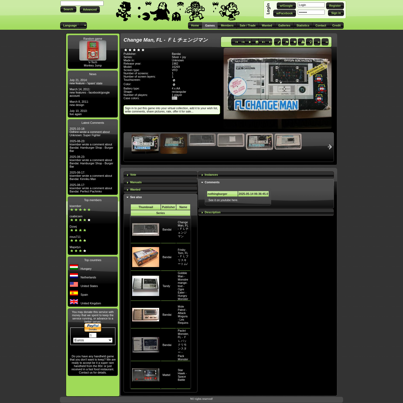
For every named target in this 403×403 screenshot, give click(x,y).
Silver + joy (179, 57)
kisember (75, 206)
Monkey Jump (93, 65)
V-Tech (92, 62)
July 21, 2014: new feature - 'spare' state (86, 81)
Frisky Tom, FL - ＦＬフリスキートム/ (183, 256)
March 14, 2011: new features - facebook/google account (90, 92)
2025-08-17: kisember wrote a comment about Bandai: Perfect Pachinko (91, 188)
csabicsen (76, 216)
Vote (133, 174)
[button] (68, 9)
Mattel (166, 375)
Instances (211, 174)
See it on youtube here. (223, 200)
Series (160, 213)
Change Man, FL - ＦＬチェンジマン (183, 229)
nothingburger (217, 193)
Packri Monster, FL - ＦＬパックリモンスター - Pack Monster (183, 345)
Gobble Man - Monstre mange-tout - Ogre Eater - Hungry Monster (183, 286)
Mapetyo (75, 247)
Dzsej (73, 226)
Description (213, 212)
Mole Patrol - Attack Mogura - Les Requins (183, 314)
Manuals (136, 182)
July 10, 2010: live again (78, 112)
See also (136, 197)
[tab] (160, 175)
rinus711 (75, 236)
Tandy (166, 286)
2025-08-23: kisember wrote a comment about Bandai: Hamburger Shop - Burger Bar (91, 145)
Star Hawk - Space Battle (182, 374)
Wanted (135, 189)
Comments (212, 182)
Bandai (166, 229)
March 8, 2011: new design (79, 103)
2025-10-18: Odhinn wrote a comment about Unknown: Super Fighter (90, 132)
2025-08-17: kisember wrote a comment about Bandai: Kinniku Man (91, 176)
